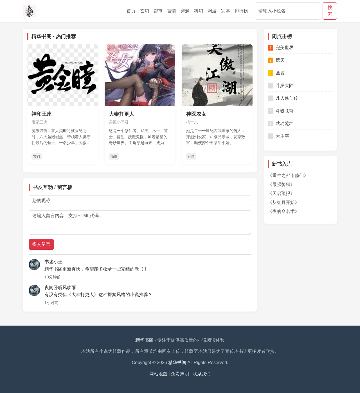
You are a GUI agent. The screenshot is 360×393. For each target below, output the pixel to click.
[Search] (287, 11)
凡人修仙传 (283, 98)
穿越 (185, 10)
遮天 (276, 60)
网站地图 (158, 373)
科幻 (198, 10)
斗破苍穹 (281, 111)
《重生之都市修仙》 (288, 175)
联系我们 (202, 373)
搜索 (330, 11)
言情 (171, 10)
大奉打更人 (121, 114)
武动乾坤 (281, 123)
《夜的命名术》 (283, 211)
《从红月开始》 (283, 202)
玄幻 (144, 10)
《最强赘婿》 (281, 184)
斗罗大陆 (281, 85)
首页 (131, 10)
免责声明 (180, 373)
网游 (212, 10)
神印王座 (42, 114)
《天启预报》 (281, 193)
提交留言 (41, 244)
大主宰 (278, 136)
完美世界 (281, 48)
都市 (158, 10)
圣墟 (276, 73)
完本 (225, 10)
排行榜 (241, 10)
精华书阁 (177, 362)
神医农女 (196, 114)
